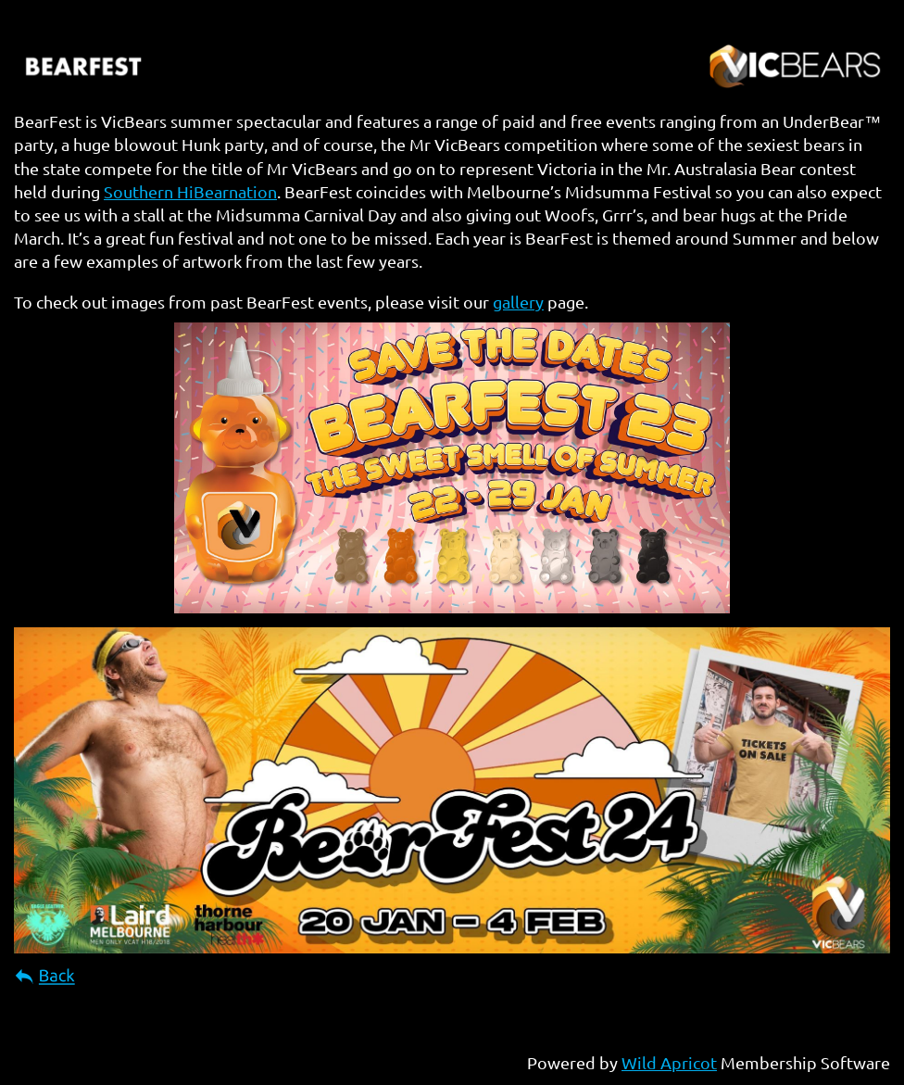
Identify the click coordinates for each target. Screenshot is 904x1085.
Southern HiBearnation (190, 191)
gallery (518, 301)
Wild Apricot (669, 1062)
